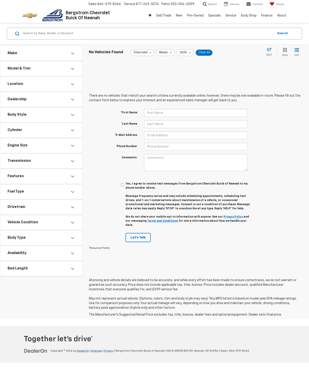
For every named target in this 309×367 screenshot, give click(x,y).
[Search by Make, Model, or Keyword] (148, 33)
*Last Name (129, 124)
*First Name (129, 112)
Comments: (129, 157)
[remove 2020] (185, 52)
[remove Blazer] (165, 52)
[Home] (150, 15)
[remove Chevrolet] (142, 52)
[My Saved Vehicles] (276, 4)
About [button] (281, 15)
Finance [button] (267, 15)
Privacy (108, 351)
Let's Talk (138, 237)
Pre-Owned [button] (195, 15)
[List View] (297, 52)
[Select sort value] (270, 52)
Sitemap (96, 351)
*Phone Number (126, 146)
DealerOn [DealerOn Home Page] (83, 351)
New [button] (179, 15)
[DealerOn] (35, 350)
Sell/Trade (163, 15)
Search (282, 33)
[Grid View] (284, 52)
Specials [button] (214, 15)
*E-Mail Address (126, 135)
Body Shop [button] (249, 15)
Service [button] (230, 15)
